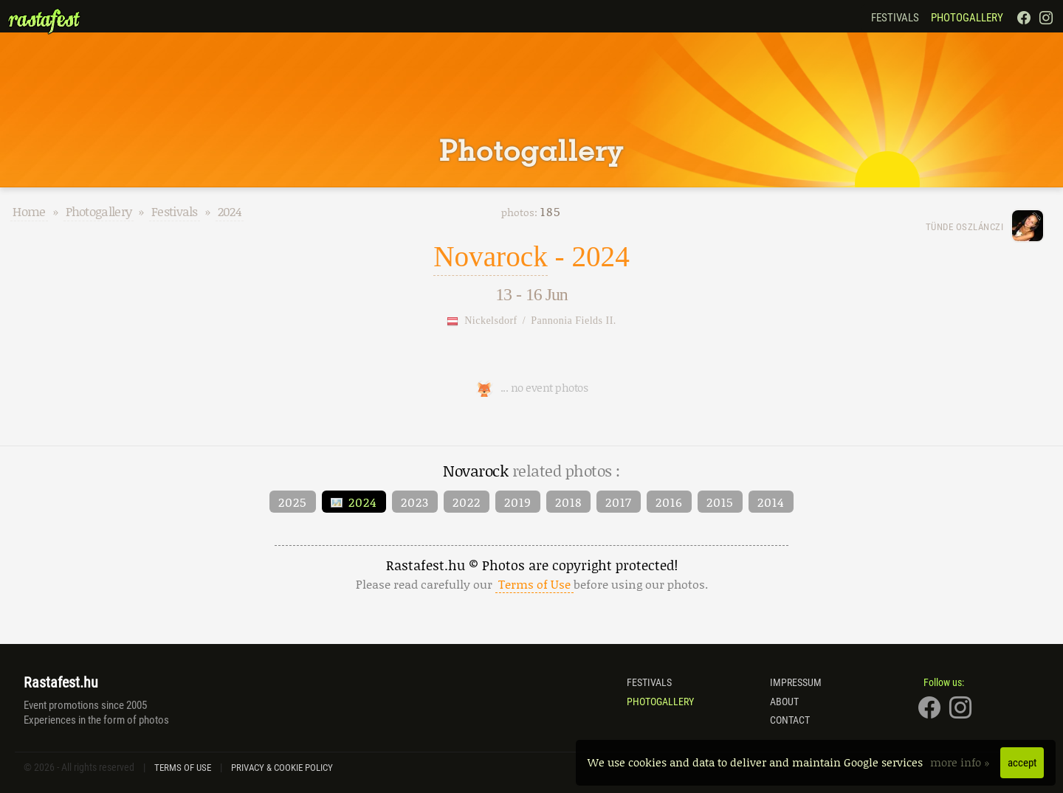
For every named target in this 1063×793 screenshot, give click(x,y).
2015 (720, 501)
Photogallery (967, 17)
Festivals (895, 17)
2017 (618, 501)
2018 (568, 501)
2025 (292, 501)
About (784, 701)
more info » (961, 762)
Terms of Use (182, 767)
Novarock (490, 256)
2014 (771, 501)
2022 (467, 501)
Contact (790, 720)
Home (29, 211)
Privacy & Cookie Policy (282, 767)
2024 (229, 211)
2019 (518, 501)
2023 (415, 501)
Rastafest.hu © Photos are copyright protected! (532, 574)
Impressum (796, 682)
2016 (669, 501)
